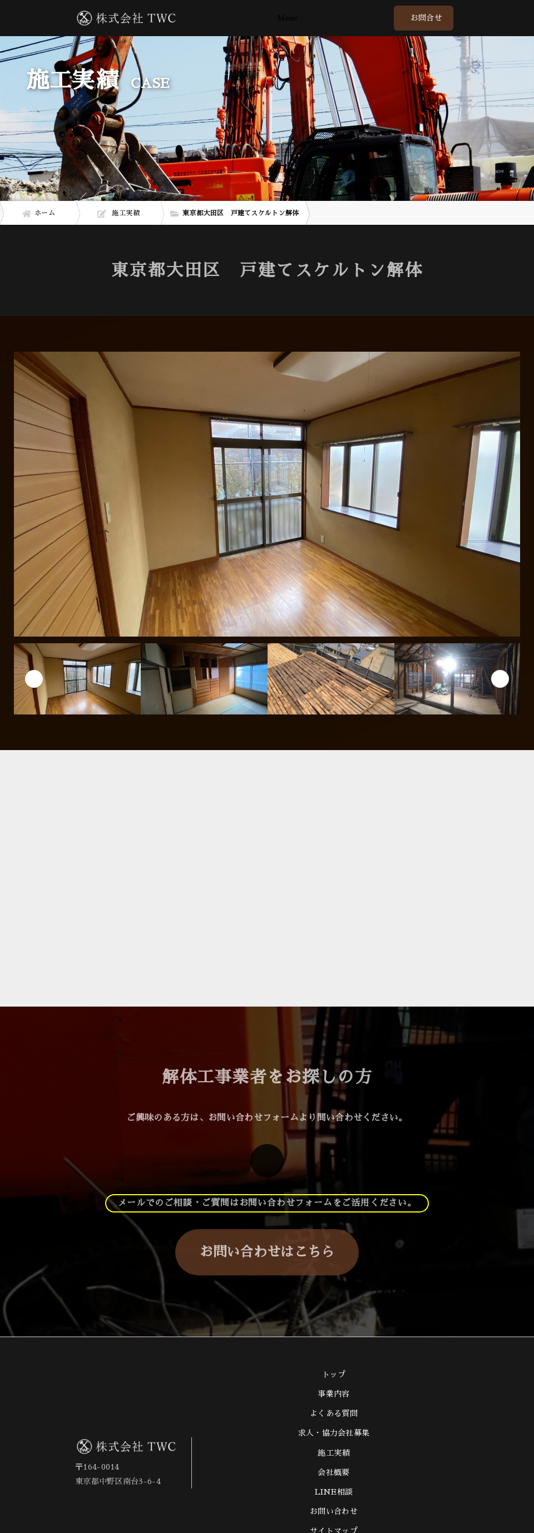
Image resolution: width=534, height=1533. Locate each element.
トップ (334, 1374)
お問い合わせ (334, 1511)
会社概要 (333, 1472)
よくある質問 (334, 1413)
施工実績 (333, 1453)
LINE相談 (334, 1492)
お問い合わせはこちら (267, 1252)
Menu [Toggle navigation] (287, 18)
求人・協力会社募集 (334, 1433)
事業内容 (333, 1394)
